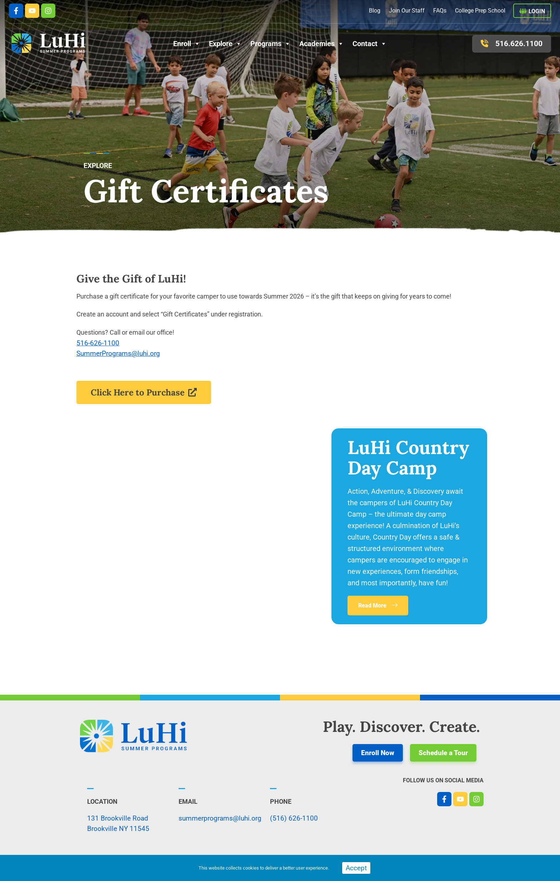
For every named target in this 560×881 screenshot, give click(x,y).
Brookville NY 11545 (118, 829)
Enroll (186, 43)
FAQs (439, 10)
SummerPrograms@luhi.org (118, 353)
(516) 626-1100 (294, 818)
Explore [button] (225, 43)
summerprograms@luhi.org (220, 818)
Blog (374, 10)
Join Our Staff (407, 10)
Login (537, 11)
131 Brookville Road (117, 818)
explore (98, 166)
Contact (369, 43)
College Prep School (480, 10)
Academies (321, 43)
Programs (270, 43)
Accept (356, 868)
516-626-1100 (97, 343)
